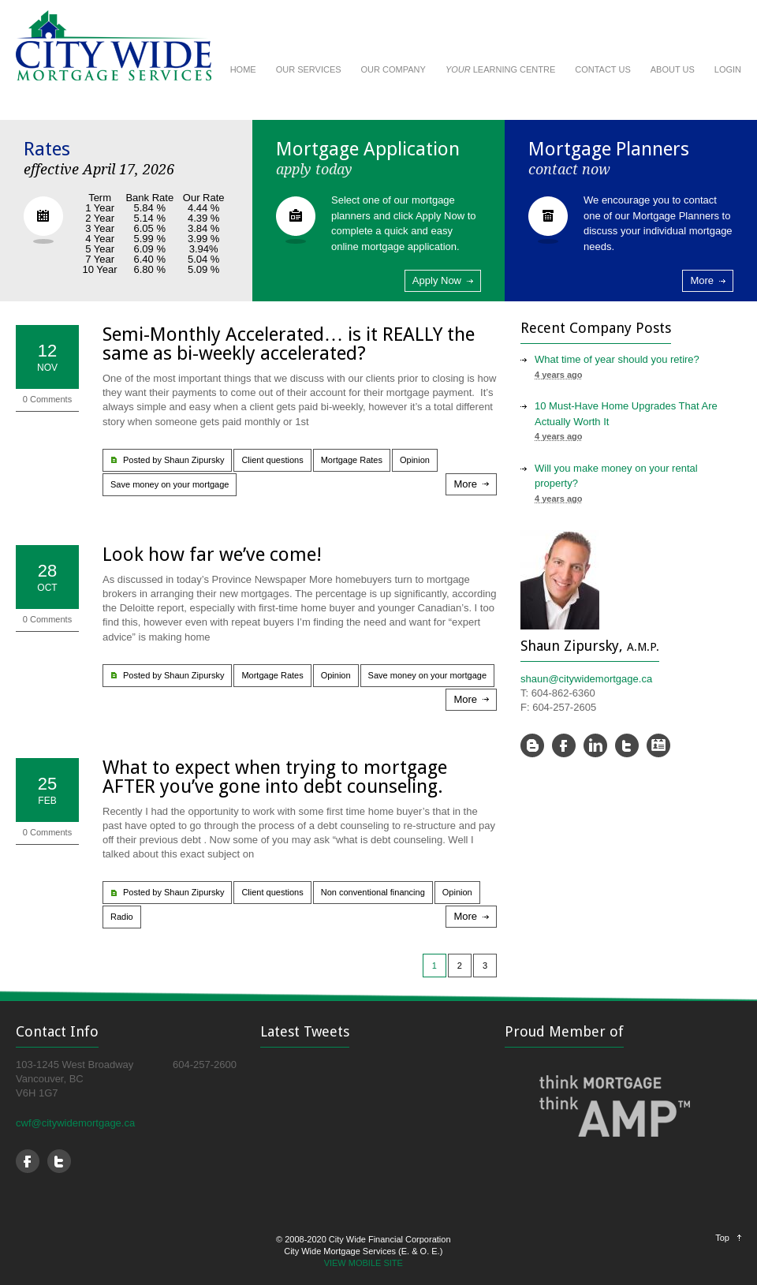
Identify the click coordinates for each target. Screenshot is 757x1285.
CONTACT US (603, 69)
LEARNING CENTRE (500, 69)
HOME (243, 69)
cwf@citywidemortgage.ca (75, 1123)
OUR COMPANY (393, 69)
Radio (121, 916)
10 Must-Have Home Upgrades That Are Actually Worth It (626, 414)
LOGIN (727, 69)
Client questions (272, 460)
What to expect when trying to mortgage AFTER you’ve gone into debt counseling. (275, 777)
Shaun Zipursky (194, 460)
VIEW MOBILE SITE (363, 1263)
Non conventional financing (373, 892)
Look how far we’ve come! (212, 555)
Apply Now (436, 280)
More (702, 280)
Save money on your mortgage (169, 484)
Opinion (415, 460)
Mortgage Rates (351, 460)
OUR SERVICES (308, 69)
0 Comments (47, 399)
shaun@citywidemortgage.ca (586, 679)
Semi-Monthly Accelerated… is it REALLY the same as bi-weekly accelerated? (289, 343)
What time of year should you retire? (617, 359)
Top (722, 1237)
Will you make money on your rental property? (616, 476)
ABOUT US (673, 69)
